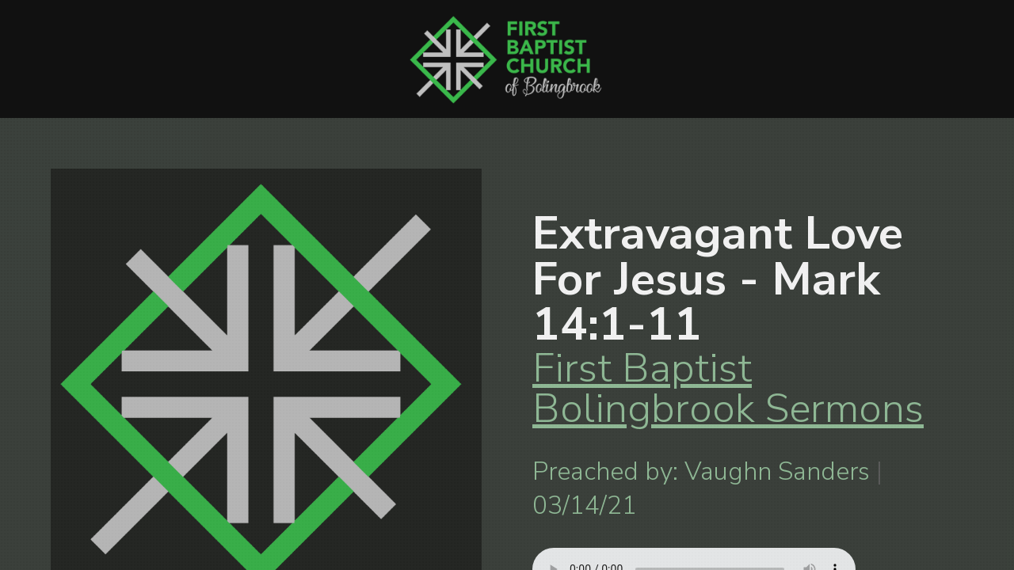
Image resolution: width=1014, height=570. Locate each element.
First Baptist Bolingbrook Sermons (728, 388)
